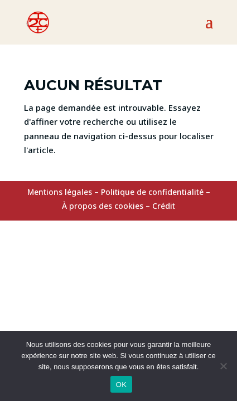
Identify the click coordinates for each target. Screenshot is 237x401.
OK (121, 384)
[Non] (223, 365)
